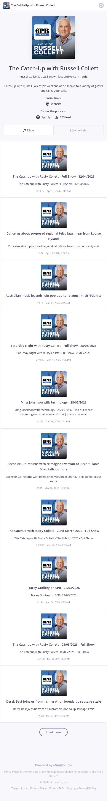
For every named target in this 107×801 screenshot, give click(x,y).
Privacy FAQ (56, 788)
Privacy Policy (38, 788)
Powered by (53, 765)
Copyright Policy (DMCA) (81, 788)
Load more (53, 732)
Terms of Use (19, 788)
